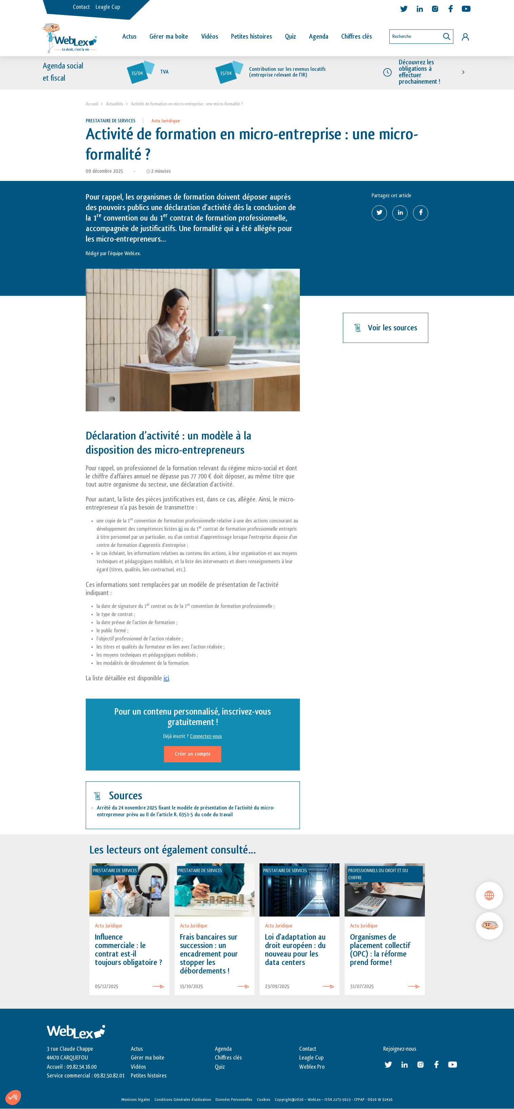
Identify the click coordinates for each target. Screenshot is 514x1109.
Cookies (263, 1099)
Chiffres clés (356, 37)
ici (181, 529)
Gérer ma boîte (168, 37)
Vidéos (209, 37)
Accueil (92, 104)
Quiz (290, 37)
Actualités (114, 104)
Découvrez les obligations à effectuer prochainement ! (419, 72)
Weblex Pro (312, 1067)
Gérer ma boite (147, 1058)
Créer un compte (192, 754)
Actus (129, 37)
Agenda (318, 37)
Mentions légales (135, 1099)
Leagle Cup (108, 7)
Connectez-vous (206, 736)
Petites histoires (251, 37)
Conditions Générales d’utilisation (183, 1099)
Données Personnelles (233, 1099)
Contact (81, 7)
